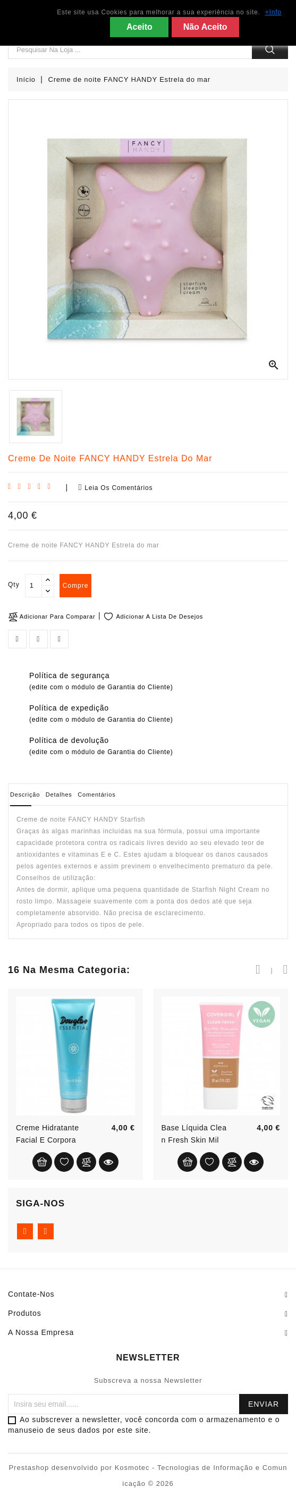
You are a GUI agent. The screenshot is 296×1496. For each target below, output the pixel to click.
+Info (273, 12)
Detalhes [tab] (59, 794)
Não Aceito (205, 26)
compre (76, 585)
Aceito (139, 26)
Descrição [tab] (25, 794)
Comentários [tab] (96, 794)
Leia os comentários (116, 487)
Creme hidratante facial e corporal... (47, 1139)
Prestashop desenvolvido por (61, 1468)
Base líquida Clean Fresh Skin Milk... (194, 1139)
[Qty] (33, 585)
